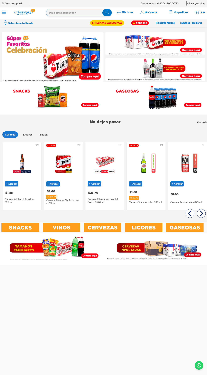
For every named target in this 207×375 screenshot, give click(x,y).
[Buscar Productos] (107, 12)
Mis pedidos (181, 12)
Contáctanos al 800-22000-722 (159, 3)
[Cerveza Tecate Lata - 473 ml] (187, 175)
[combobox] (79, 12)
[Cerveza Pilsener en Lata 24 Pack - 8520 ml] (105, 175)
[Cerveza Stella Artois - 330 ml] (146, 175)
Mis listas (127, 12)
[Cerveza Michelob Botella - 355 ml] (22, 175)
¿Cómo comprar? (12, 3)
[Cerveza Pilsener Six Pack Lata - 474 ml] (63, 175)
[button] (190, 213)
